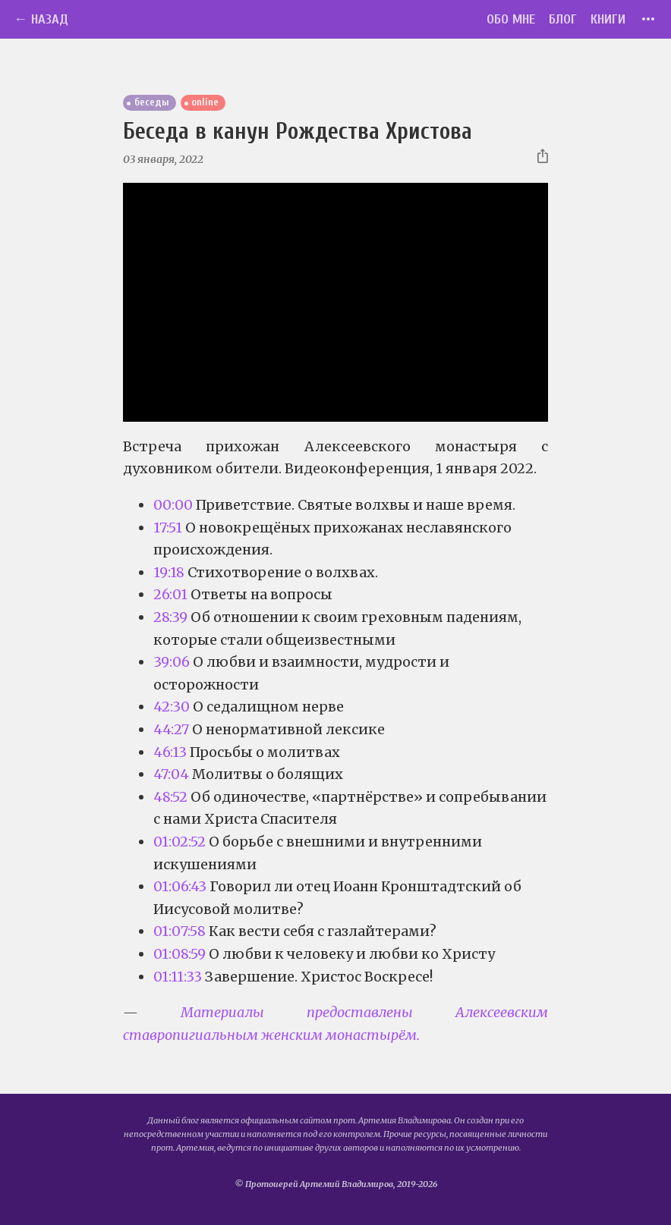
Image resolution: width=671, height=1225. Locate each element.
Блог (563, 19)
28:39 (170, 617)
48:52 (170, 797)
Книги (608, 19)
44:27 (171, 729)
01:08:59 (179, 954)
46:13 (170, 752)
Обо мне (511, 19)
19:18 (168, 572)
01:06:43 (179, 886)
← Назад (41, 19)
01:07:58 (179, 931)
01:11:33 (177, 976)
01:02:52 (179, 841)
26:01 (170, 594)
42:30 (171, 706)
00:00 (173, 505)
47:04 (171, 774)
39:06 (171, 662)
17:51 (167, 527)
